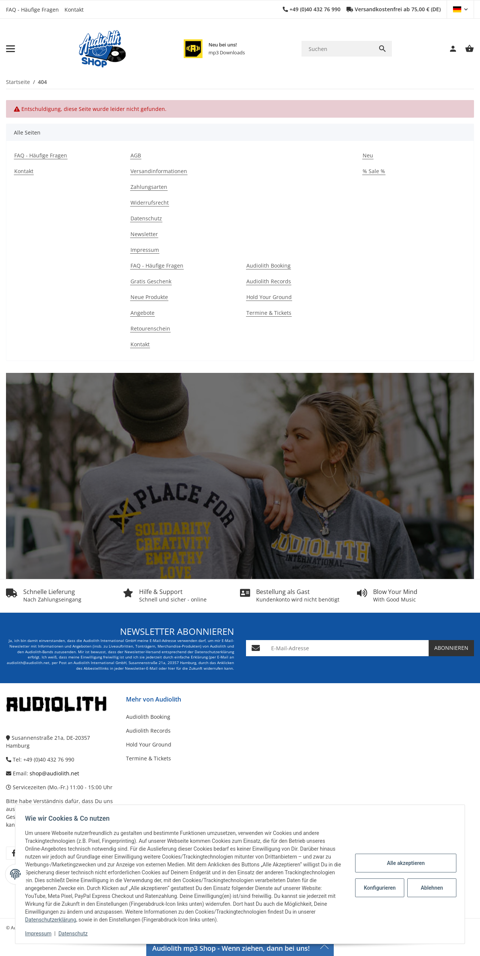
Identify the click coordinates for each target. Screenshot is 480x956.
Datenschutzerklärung (77, 920)
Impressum (40, 934)
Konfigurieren (378, 888)
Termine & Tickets (148, 758)
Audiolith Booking (148, 716)
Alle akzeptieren (403, 863)
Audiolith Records (148, 730)
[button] (460, 9)
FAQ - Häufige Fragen (32, 9)
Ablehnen (429, 888)
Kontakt (74, 9)
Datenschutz (75, 934)
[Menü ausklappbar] (10, 48)
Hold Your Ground (148, 744)
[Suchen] (337, 49)
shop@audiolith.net (54, 773)
